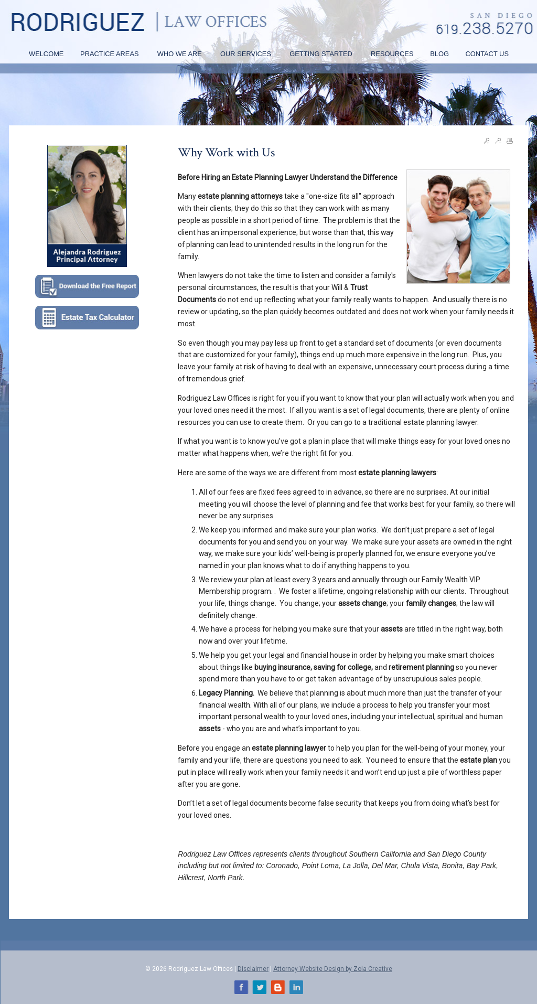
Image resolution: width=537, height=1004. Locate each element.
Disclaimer (253, 969)
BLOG (439, 54)
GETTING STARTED (321, 54)
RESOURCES (392, 54)
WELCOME (46, 54)
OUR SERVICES (246, 54)
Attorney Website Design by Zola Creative (332, 969)
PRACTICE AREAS (110, 54)
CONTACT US (487, 54)
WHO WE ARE (180, 54)
